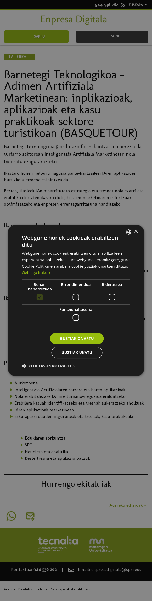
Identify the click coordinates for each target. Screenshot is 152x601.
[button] (49, 366)
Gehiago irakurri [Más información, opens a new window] (37, 272)
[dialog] (76, 300)
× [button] (136, 232)
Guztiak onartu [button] (77, 338)
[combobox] (128, 232)
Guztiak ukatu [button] (76, 352)
